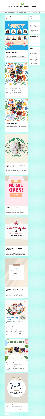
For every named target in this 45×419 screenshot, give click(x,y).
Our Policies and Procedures (19, 12)
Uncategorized (20, 88)
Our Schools (29, 12)
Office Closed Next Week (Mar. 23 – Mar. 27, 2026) (15, 248)
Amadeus (25, 417)
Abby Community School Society (22, 6)
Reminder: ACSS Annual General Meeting (15, 327)
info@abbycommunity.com (35, 51)
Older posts (6, 413)
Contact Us (33, 12)
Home (6, 12)
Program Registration (11, 12)
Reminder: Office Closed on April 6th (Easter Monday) (16, 165)
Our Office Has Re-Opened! (13, 207)
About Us (25, 12)
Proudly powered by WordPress (18, 417)
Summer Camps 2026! (12, 52)
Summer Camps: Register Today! (15, 87)
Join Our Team (38, 12)
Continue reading (8, 59)
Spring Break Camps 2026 (13, 362)
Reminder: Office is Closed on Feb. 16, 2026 (15, 289)
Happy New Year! (10, 404)
